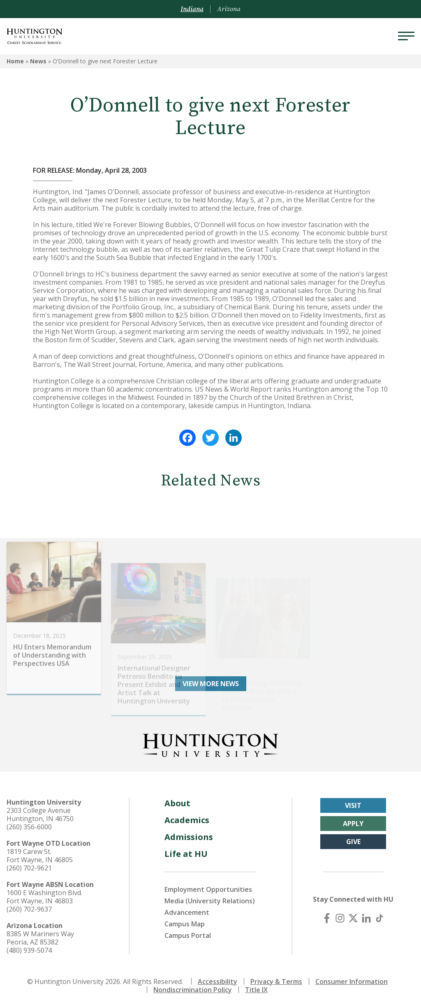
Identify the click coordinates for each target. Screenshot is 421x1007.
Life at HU (186, 853)
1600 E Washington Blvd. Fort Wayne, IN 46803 (44, 896)
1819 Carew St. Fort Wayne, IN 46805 (40, 855)
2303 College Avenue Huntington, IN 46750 (40, 814)
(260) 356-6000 (29, 826)
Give (353, 841)
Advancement (186, 912)
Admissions (188, 836)
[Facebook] (327, 918)
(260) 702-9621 (29, 867)
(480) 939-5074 (29, 950)
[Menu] (406, 36)
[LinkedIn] (366, 918)
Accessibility (217, 981)
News (38, 61)
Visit (353, 805)
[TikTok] (379, 918)
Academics (186, 820)
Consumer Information (351, 981)
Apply (353, 823)
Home (15, 61)
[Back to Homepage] (210, 744)
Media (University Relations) (209, 900)
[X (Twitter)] (353, 918)
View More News (211, 683)
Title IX (256, 989)
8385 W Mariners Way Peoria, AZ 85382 (40, 938)
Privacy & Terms (276, 981)
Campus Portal (187, 935)
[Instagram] (340, 918)
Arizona (229, 9)
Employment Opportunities (208, 889)
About (177, 803)
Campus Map (184, 923)
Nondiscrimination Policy (192, 989)
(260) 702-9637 (29, 909)
